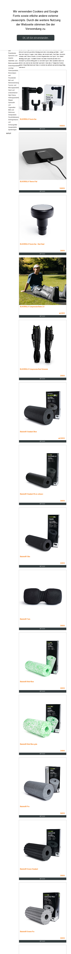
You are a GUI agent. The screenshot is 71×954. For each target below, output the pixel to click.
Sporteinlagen (12, 130)
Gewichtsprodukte (13, 65)
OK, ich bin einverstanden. (36, 38)
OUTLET (8, 133)
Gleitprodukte (12, 115)
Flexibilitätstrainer (13, 117)
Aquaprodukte (12, 127)
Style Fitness (12, 95)
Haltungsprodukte (13, 98)
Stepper (10, 100)
